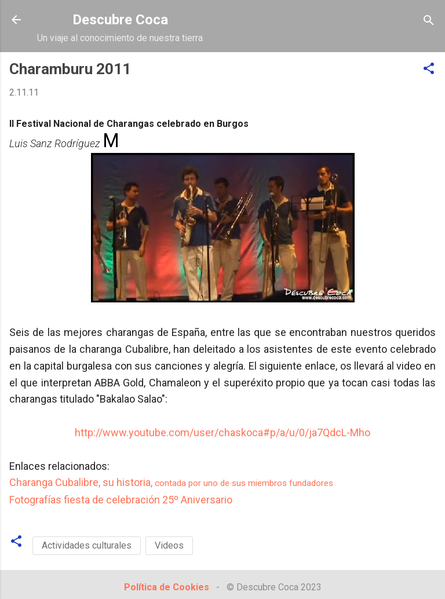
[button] (429, 69)
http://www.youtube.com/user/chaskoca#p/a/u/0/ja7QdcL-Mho (222, 432)
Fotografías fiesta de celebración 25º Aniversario (120, 500)
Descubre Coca (120, 20)
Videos (169, 545)
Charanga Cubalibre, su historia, (171, 482)
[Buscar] (429, 21)
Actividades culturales (87, 545)
